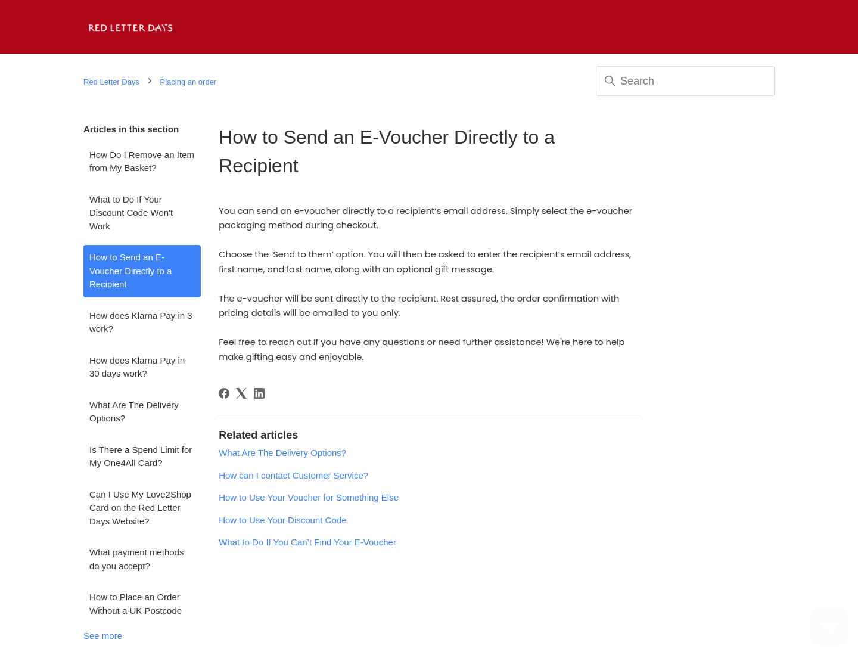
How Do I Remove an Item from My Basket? (141, 161)
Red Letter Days (111, 81)
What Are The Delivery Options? (134, 412)
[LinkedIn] (259, 393)
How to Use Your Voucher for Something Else (309, 497)
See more (102, 636)
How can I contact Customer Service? (293, 475)
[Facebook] (224, 393)
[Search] (685, 81)
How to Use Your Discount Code (282, 520)
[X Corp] (241, 393)
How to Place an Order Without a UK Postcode (135, 604)
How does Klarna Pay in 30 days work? (137, 367)
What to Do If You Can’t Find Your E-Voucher (307, 542)
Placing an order (188, 81)
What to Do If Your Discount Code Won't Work (131, 212)
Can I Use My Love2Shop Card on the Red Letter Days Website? (140, 507)
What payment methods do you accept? (136, 559)
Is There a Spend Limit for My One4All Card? (140, 456)
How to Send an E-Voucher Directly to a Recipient (130, 270)
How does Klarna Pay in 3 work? (140, 322)
